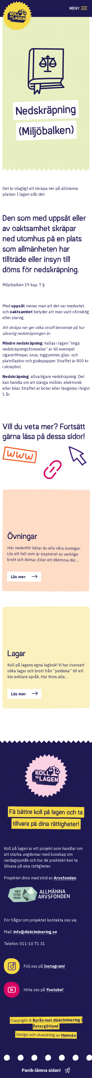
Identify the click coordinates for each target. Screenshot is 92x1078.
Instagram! (54, 966)
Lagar (16, 653)
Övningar (22, 536)
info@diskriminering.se (35, 931)
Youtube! (55, 989)
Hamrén (68, 1035)
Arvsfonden (65, 877)
